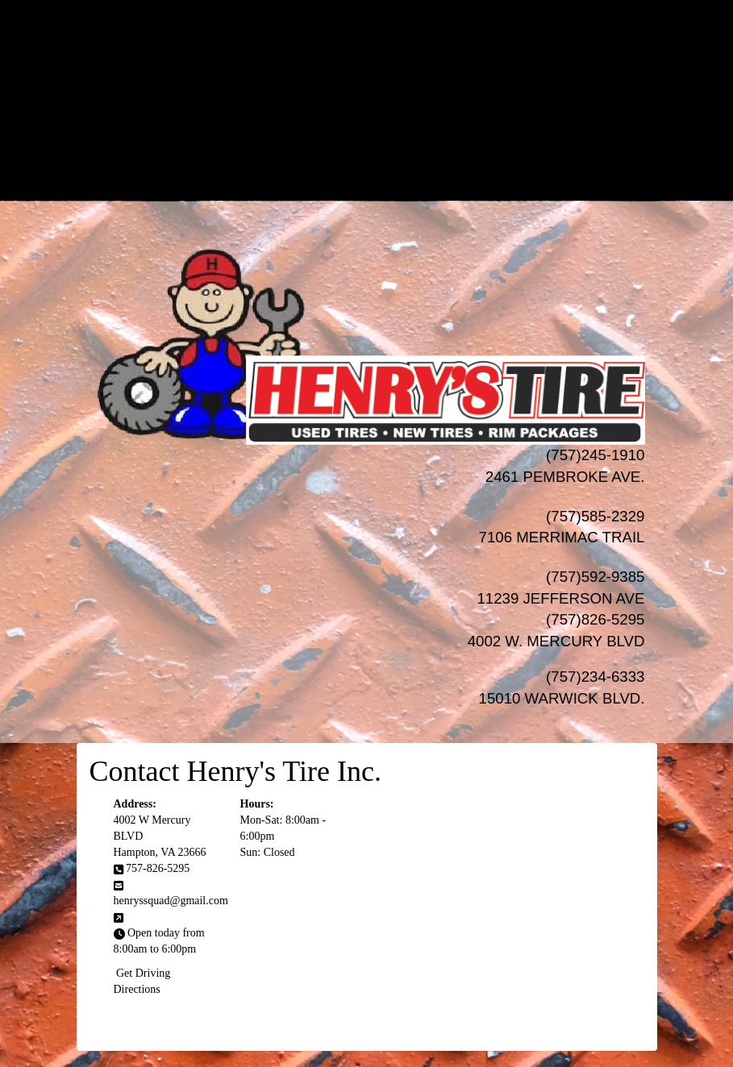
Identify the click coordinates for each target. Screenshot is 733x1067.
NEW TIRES (383, 23)
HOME (382, 7)
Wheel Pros (399, 71)
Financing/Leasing (382, 136)
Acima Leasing (398, 168)
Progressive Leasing (398, 152)
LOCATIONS (383, 184)
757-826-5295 (157, 868)
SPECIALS (382, 120)
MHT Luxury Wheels (399, 87)
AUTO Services (383, 104)
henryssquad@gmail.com (171, 901)
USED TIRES (382, 39)
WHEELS (383, 55)
